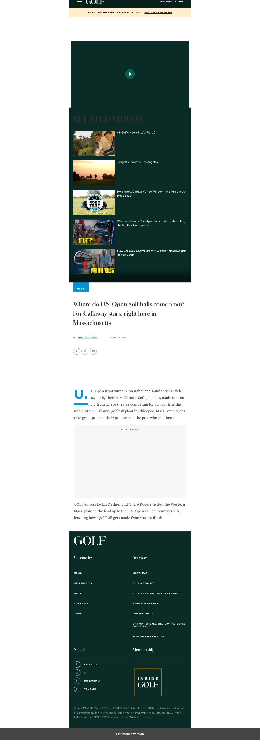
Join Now (166, 2)
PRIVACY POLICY (143, 614)
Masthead (140, 573)
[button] (85, 351)
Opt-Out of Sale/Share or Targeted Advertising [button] (159, 625)
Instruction (83, 583)
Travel (79, 614)
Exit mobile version (130, 734)
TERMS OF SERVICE (145, 604)
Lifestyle (81, 604)
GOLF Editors (88, 337)
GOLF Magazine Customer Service (157, 593)
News (78, 573)
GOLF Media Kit (143, 583)
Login (179, 2)
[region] (130, 27)
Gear (77, 593)
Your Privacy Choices (148, 637)
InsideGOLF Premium (158, 13)
